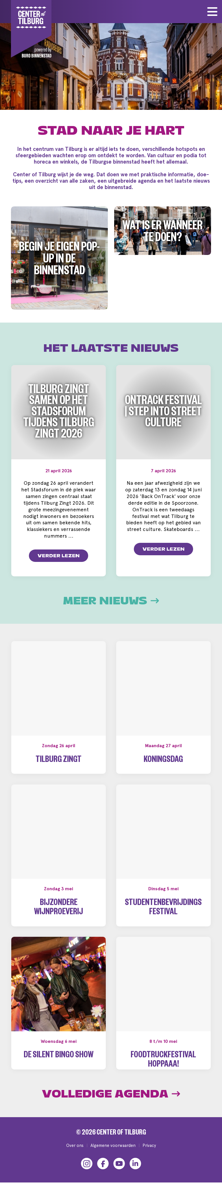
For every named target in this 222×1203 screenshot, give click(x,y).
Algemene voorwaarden (113, 1154)
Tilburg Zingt (59, 761)
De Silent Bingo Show (58, 1056)
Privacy (149, 1154)
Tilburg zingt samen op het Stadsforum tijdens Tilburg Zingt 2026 (58, 413)
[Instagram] (86, 1173)
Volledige (111, 1103)
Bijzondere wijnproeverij (58, 908)
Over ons (75, 1154)
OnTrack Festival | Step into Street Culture (163, 413)
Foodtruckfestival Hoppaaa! (163, 1060)
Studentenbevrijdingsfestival (163, 908)
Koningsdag (163, 761)
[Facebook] (103, 1173)
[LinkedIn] (135, 1173)
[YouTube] (119, 1173)
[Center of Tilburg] (31, 29)
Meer (111, 600)
